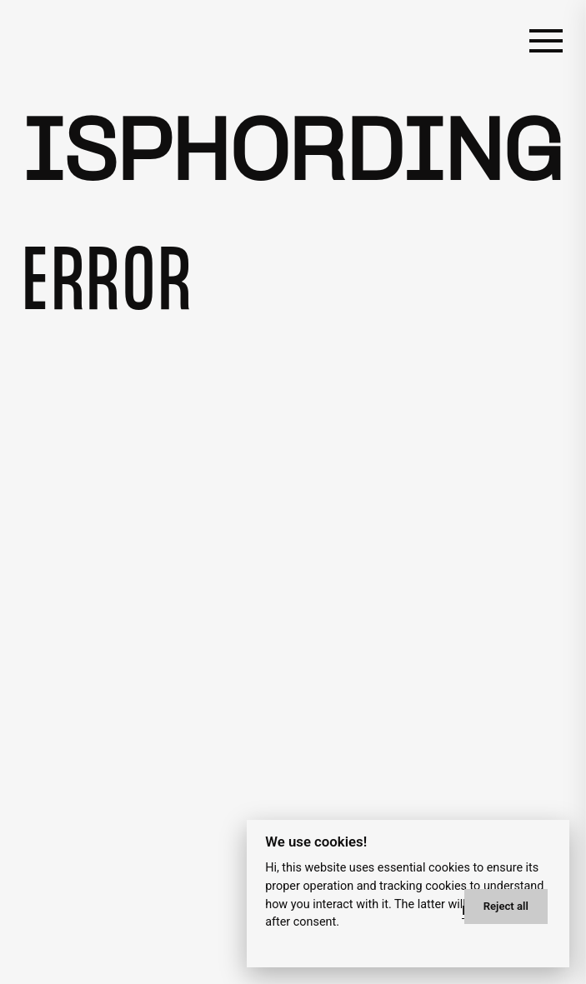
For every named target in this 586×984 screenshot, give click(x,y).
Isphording (292, 156)
